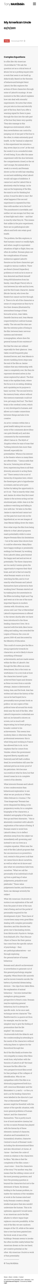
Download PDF (18, 41)
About (10, 1277)
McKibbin (14, 4)
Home (5, 1277)
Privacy (27, 1279)
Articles (15, 1277)
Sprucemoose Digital (12, 1281)
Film (7, 41)
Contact (21, 1277)
